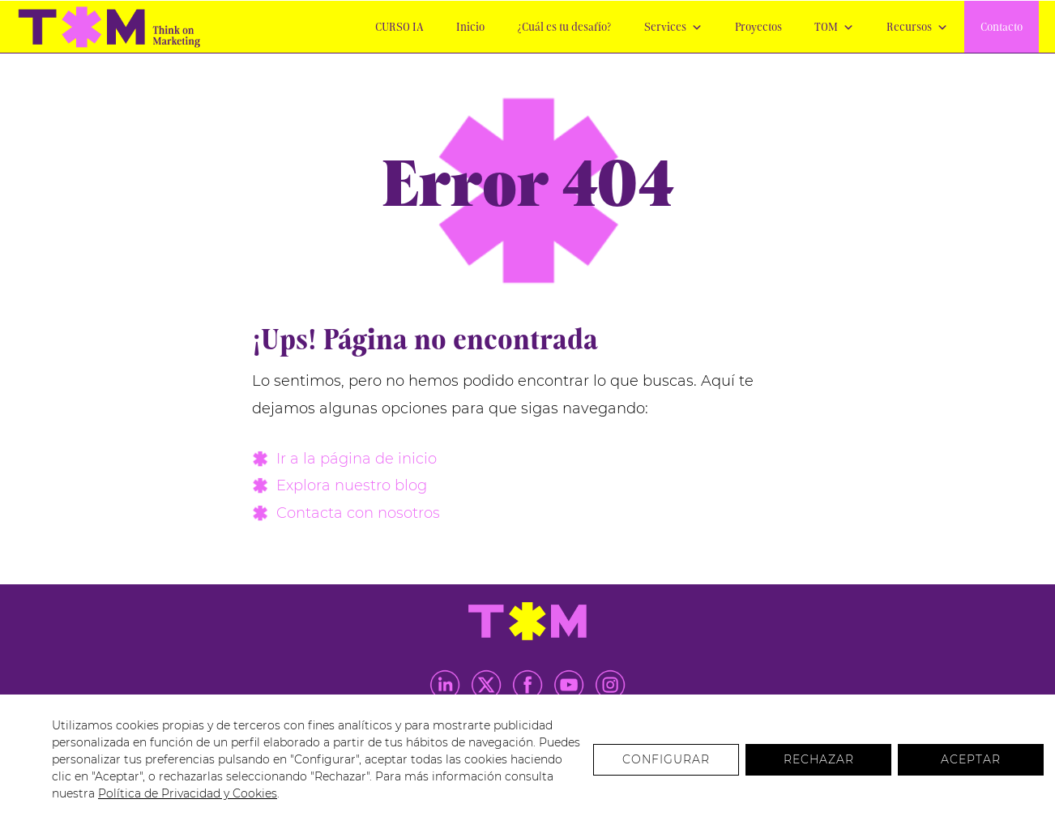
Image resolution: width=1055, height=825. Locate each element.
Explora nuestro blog (351, 485)
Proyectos (758, 28)
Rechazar (819, 759)
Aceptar (971, 759)
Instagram (610, 685)
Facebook (527, 685)
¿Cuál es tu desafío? (564, 28)
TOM (834, 28)
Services (673, 28)
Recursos (917, 28)
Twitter (486, 685)
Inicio (470, 28)
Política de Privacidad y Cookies (187, 793)
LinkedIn (445, 685)
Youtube (569, 685)
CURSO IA (399, 28)
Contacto (1001, 28)
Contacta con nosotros (358, 513)
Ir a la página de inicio (356, 459)
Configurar (666, 759)
